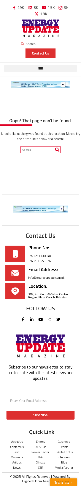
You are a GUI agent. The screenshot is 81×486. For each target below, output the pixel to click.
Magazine (17, 457)
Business (64, 441)
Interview (64, 457)
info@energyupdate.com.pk (46, 277)
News (17, 467)
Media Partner (64, 467)
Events (64, 446)
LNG (40, 457)
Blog (64, 462)
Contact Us (17, 446)
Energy (40, 441)
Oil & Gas (40, 446)
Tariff (16, 452)
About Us (17, 441)
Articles (17, 462)
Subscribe (40, 415)
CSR (40, 467)
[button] (40, 68)
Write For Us (65, 452)
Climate (40, 462)
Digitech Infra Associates (40, 481)
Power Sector (40, 452)
